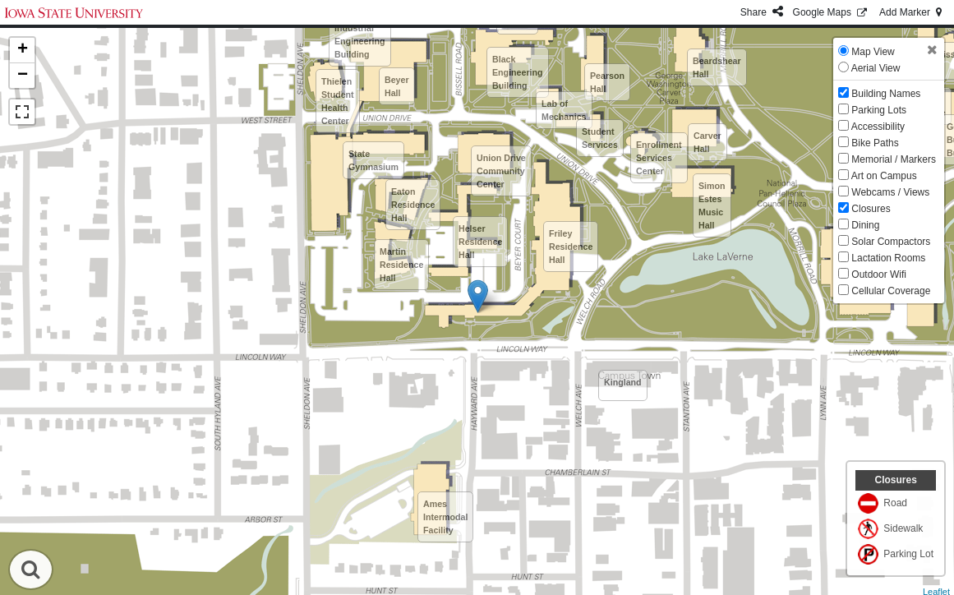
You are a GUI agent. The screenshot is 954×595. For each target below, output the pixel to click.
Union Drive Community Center (501, 171)
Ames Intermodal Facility (445, 517)
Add (911, 12)
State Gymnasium (373, 160)
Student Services (600, 138)
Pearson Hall (607, 82)
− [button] (22, 75)
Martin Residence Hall (401, 265)
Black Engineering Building (517, 72)
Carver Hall (707, 142)
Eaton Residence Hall (413, 205)
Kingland (623, 382)
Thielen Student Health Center (337, 101)
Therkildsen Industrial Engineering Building (359, 34)
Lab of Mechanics (564, 110)
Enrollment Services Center (659, 158)
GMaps (831, 12)
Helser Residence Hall (480, 242)
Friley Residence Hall (570, 246)
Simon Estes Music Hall (712, 205)
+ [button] (22, 50)
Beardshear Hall (717, 67)
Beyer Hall (397, 86)
